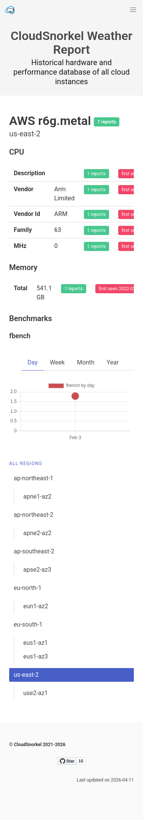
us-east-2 (26, 674)
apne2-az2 (37, 533)
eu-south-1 (28, 624)
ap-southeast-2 (34, 551)
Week (57, 362)
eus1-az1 (35, 642)
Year (113, 362)
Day (32, 362)
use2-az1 (35, 693)
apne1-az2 (37, 496)
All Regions (25, 463)
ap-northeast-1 (33, 478)
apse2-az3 (37, 569)
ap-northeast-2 (33, 514)
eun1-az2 (35, 606)
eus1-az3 (35, 656)
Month (86, 362)
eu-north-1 (28, 587)
